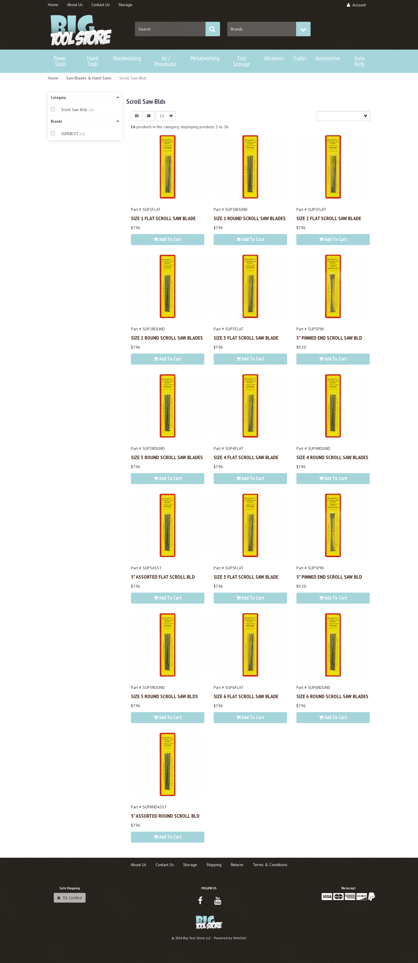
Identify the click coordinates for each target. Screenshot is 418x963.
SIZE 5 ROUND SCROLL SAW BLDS (164, 696)
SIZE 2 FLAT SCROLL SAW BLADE (328, 218)
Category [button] (85, 97)
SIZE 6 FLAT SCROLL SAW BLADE (246, 696)
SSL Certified (69, 897)
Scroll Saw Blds (75, 109)
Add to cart (168, 239)
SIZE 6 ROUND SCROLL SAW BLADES (332, 696)
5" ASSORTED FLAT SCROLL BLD (163, 576)
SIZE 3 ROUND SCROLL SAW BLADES (167, 457)
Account (356, 5)
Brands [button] (85, 121)
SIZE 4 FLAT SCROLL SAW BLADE (246, 457)
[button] (363, 29)
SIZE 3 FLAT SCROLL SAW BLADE (246, 337)
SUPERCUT (70, 133)
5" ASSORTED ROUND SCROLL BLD (165, 815)
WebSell (239, 938)
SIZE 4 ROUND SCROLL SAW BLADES (332, 457)
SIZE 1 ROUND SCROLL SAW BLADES (250, 218)
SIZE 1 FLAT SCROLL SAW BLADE (163, 218)
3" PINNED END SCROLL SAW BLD (329, 337)
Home (53, 78)
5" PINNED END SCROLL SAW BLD (329, 576)
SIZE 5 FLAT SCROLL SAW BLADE (246, 576)
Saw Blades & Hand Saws (88, 78)
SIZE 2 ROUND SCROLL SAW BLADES (167, 337)
